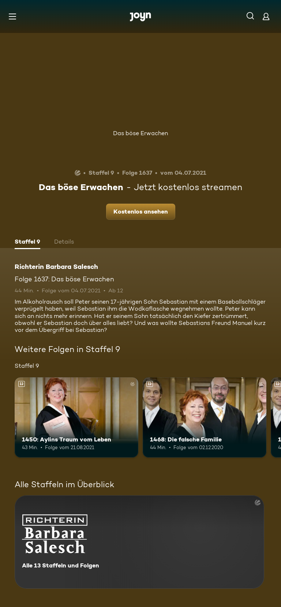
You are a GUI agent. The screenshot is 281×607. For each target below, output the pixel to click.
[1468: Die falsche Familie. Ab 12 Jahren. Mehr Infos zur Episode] (204, 417)
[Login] (266, 16)
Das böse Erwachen (140, 133)
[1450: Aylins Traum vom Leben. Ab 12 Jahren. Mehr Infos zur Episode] (76, 417)
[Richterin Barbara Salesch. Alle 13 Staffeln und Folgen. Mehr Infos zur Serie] (139, 542)
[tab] (27, 242)
